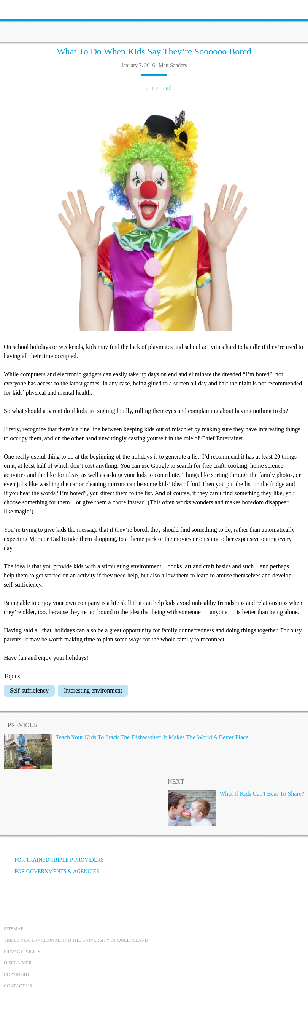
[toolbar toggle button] (19, 8)
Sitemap (13, 928)
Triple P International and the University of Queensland (76, 940)
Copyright (17, 974)
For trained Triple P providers (54, 860)
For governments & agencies (51, 871)
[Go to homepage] (154, 21)
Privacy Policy (22, 951)
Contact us (18, 985)
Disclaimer (18, 963)
